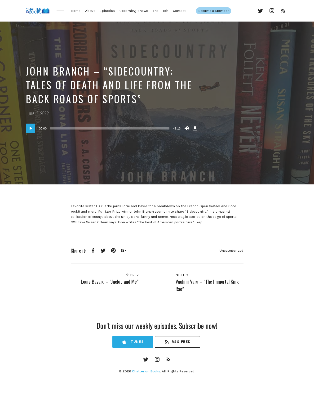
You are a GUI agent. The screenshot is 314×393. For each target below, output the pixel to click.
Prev (132, 275)
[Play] (30, 128)
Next (182, 275)
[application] (112, 128)
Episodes (107, 11)
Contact (179, 11)
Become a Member (216, 11)
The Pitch (160, 11)
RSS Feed (177, 342)
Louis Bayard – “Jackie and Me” (109, 281)
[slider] (109, 128)
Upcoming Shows (133, 11)
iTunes (133, 342)
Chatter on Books (146, 371)
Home (75, 11)
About (90, 11)
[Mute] (186, 128)
